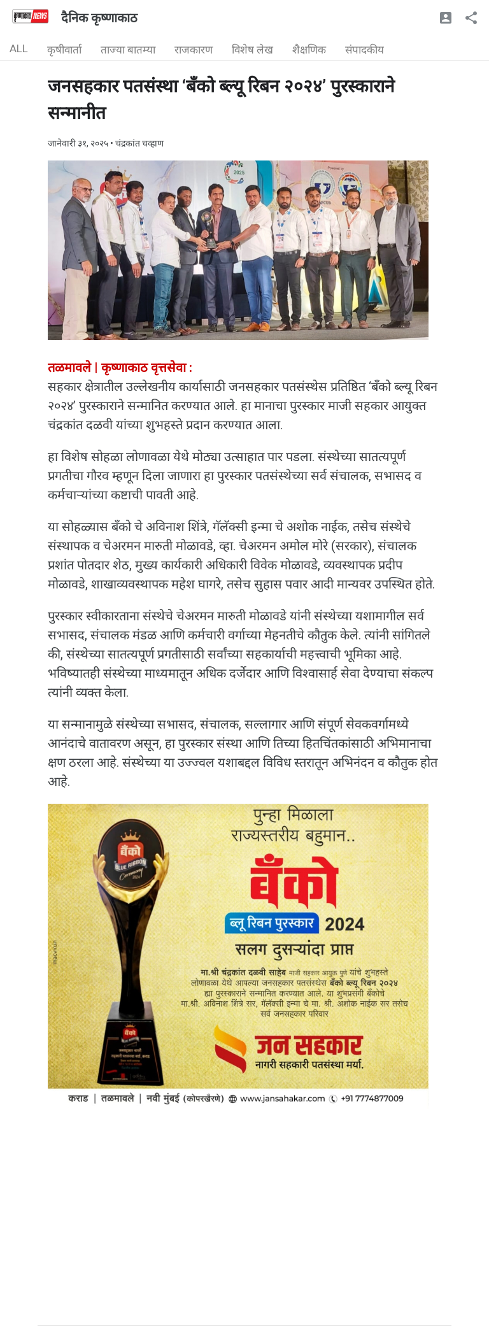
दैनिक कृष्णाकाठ (99, 17)
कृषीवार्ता (64, 49)
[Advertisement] (244, 1236)
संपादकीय (364, 49)
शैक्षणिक (309, 49)
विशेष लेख (252, 49)
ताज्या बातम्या (128, 49)
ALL (19, 48)
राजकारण (193, 49)
